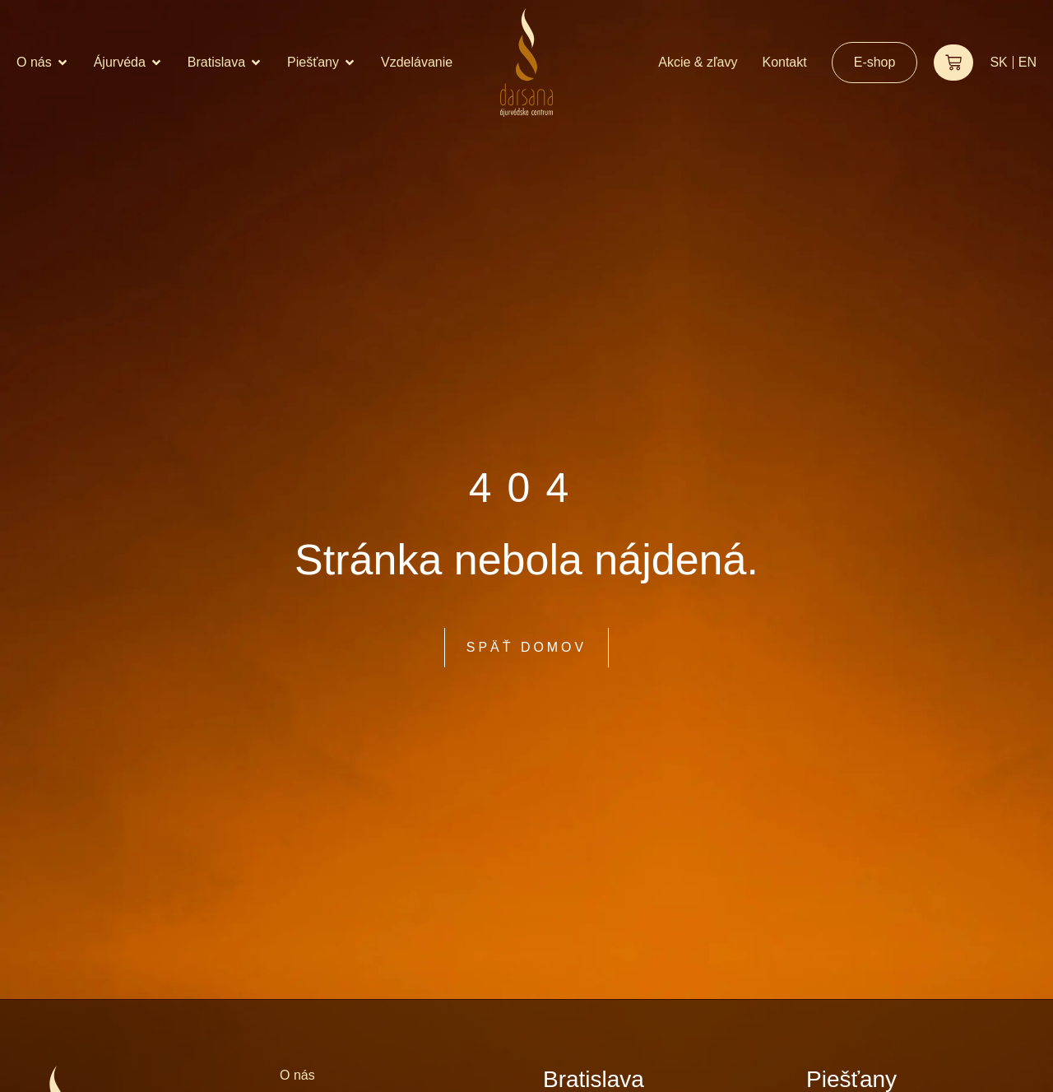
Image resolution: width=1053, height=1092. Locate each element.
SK (998, 62)
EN (1027, 62)
